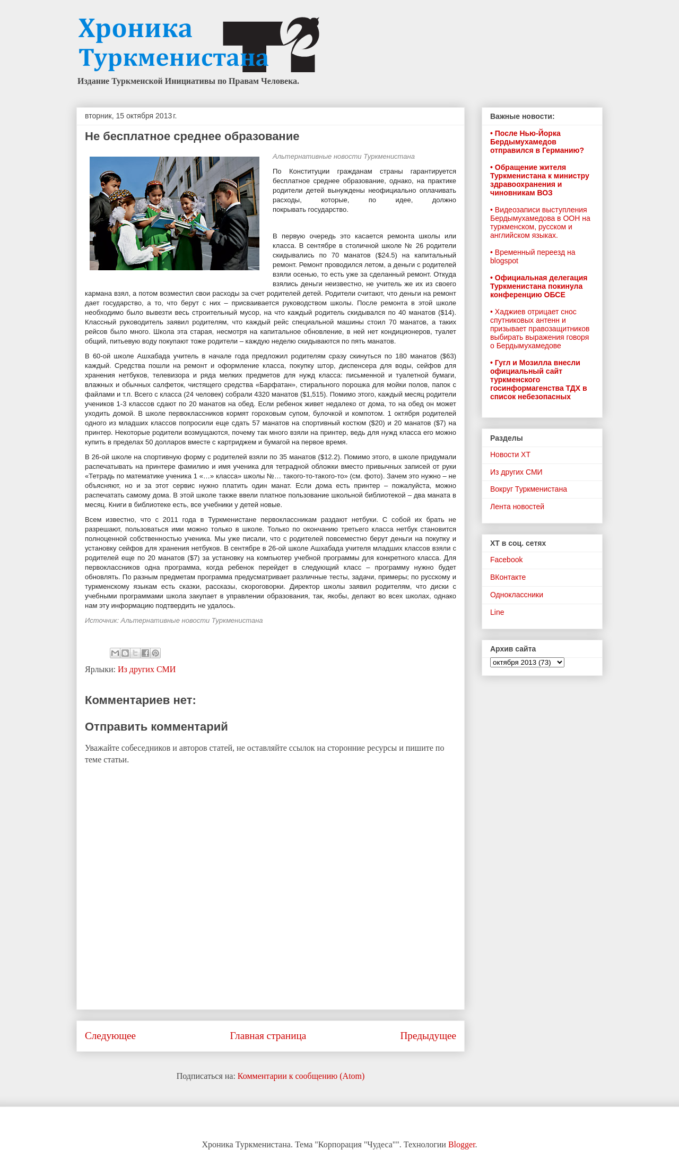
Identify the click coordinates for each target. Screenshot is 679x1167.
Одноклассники (516, 594)
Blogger (461, 1144)
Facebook (506, 559)
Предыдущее (428, 1035)
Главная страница (268, 1035)
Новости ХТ (510, 454)
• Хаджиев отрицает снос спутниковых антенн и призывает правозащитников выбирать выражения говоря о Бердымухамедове (539, 328)
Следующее (110, 1035)
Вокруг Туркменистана (528, 489)
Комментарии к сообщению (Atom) (301, 1075)
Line (497, 612)
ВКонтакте (508, 577)
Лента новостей (517, 506)
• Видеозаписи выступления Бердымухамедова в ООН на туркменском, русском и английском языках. (540, 222)
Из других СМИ (147, 669)
